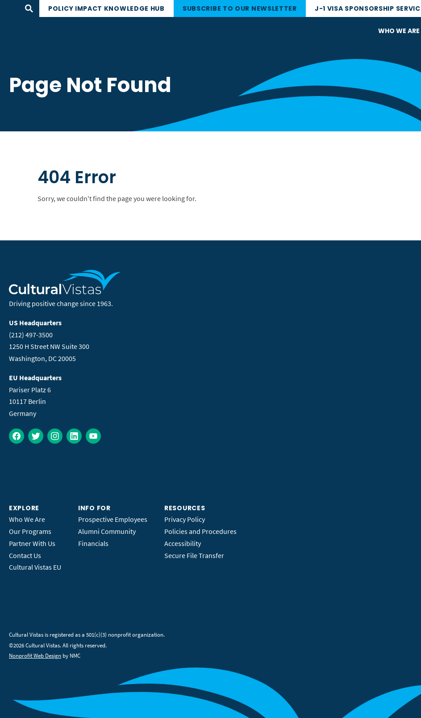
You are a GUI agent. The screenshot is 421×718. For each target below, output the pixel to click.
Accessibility (182, 543)
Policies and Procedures (200, 531)
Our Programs (30, 531)
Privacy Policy (184, 519)
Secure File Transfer (194, 555)
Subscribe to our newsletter (240, 8)
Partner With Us (32, 543)
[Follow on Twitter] (35, 436)
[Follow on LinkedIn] (74, 436)
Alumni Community (107, 531)
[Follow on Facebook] (16, 436)
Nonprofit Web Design (35, 655)
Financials (93, 543)
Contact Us (25, 555)
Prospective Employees (112, 519)
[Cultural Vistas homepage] (65, 291)
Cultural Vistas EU (35, 567)
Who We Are (27, 519)
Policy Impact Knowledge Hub (106, 8)
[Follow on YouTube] (93, 436)
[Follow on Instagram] (55, 436)
